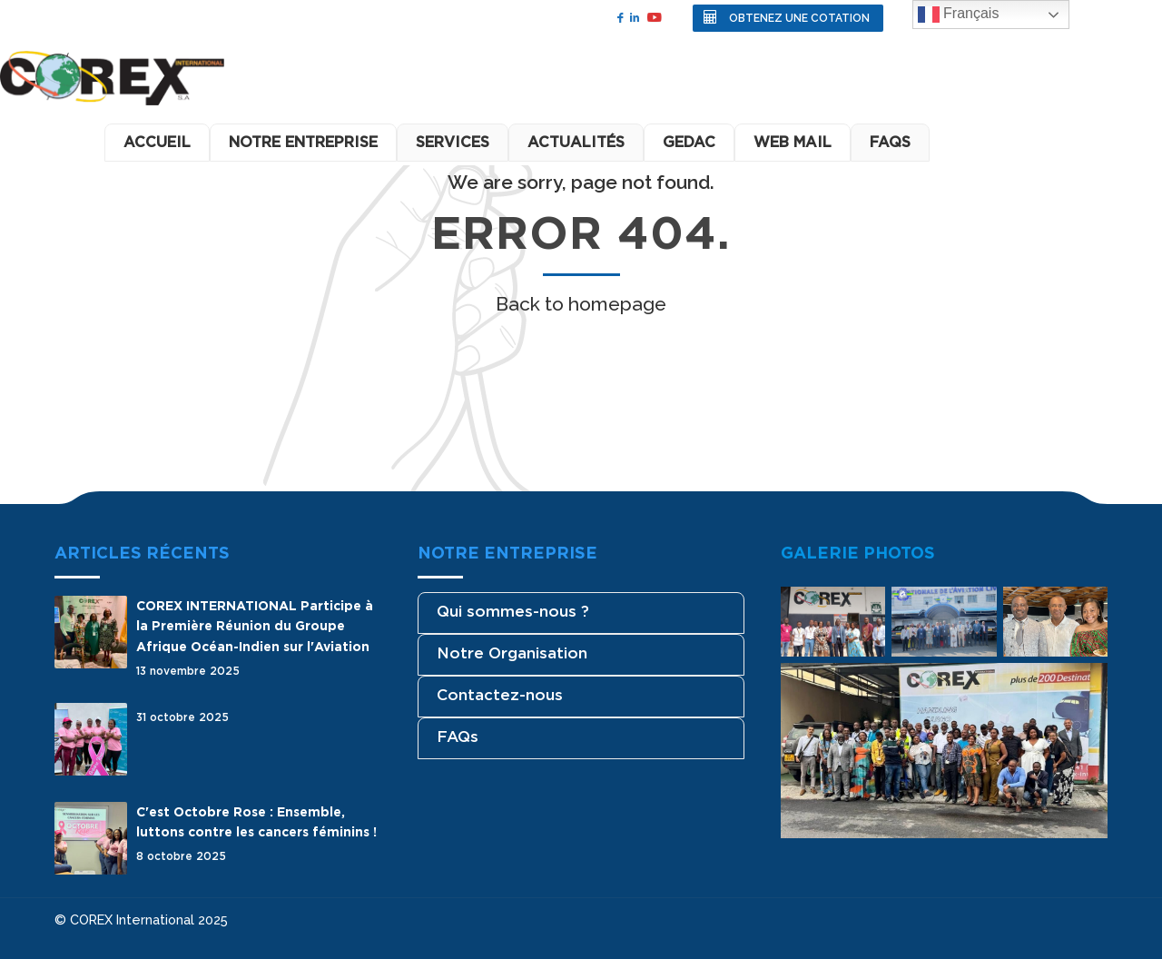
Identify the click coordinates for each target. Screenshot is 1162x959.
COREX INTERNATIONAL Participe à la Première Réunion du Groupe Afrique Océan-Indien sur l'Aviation (254, 626)
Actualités (576, 142)
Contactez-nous (500, 695)
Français (959, 14)
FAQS (890, 142)
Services (452, 142)
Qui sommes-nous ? (513, 611)
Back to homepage (581, 303)
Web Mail (792, 142)
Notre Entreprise (303, 142)
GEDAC (689, 142)
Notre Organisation (512, 653)
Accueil (157, 142)
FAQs (457, 736)
